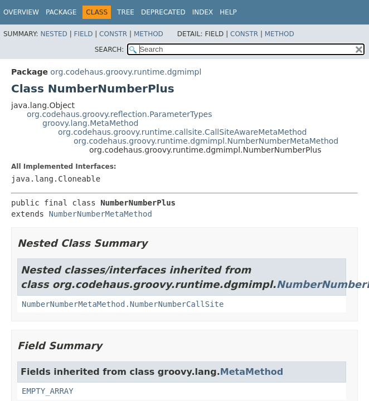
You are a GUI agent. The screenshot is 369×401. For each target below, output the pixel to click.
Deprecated (163, 12)
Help (228, 12)
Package (61, 12)
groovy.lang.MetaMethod (90, 123)
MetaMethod (251, 371)
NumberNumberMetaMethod (100, 213)
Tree (125, 12)
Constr (113, 34)
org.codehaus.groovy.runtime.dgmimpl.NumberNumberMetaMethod (206, 140)
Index (202, 12)
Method (148, 34)
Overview (21, 12)
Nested (53, 34)
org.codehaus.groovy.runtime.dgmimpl (125, 71)
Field (83, 34)
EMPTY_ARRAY (48, 391)
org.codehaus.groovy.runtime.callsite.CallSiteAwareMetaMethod (182, 132)
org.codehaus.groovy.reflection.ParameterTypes (119, 114)
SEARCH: (109, 49)
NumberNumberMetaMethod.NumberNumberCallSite (123, 304)
